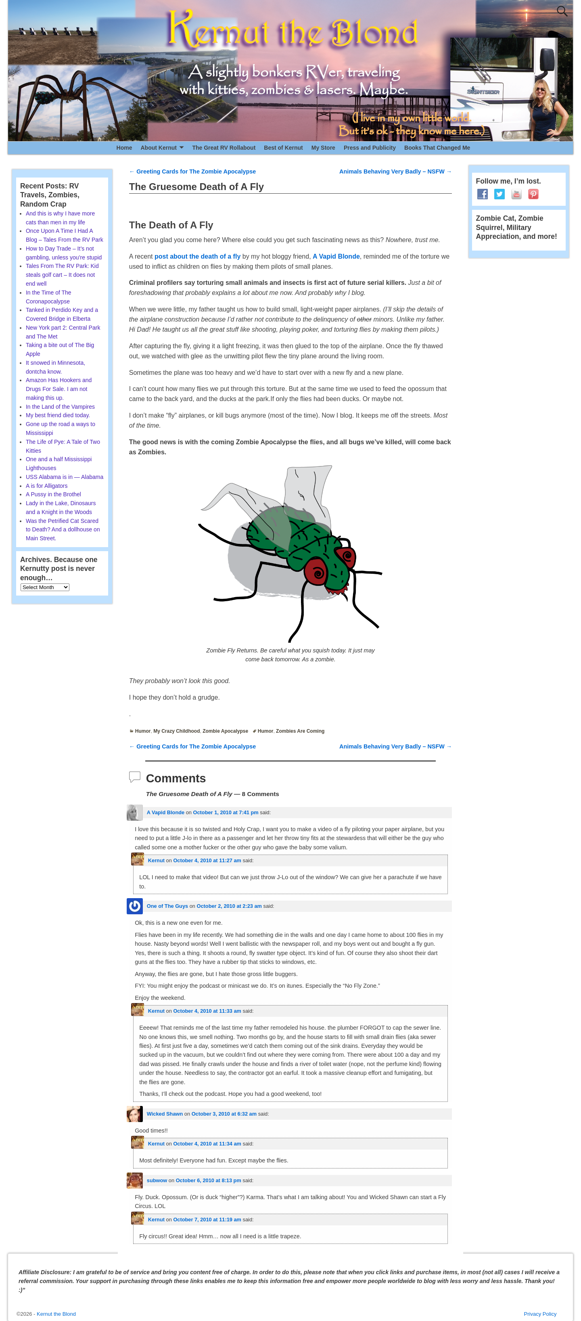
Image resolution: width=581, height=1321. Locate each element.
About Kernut (158, 147)
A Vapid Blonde (336, 256)
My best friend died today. (58, 415)
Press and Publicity (370, 147)
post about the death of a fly (197, 256)
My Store (323, 147)
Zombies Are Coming (300, 731)
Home (124, 147)
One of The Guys (167, 906)
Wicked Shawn (165, 1114)
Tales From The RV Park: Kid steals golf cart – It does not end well (62, 275)
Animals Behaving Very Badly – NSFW (395, 171)
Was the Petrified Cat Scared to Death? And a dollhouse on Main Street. (63, 530)
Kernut (156, 860)
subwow (157, 1180)
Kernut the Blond (56, 1314)
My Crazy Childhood (176, 731)
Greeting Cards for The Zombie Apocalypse (192, 171)
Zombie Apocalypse (225, 731)
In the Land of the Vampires (60, 406)
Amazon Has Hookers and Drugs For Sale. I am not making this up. (59, 389)
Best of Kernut (283, 147)
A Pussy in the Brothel (53, 494)
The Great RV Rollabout (223, 147)
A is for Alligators (47, 486)
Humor (143, 731)
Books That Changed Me (437, 147)
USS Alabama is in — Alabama (64, 477)
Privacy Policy (540, 1314)
